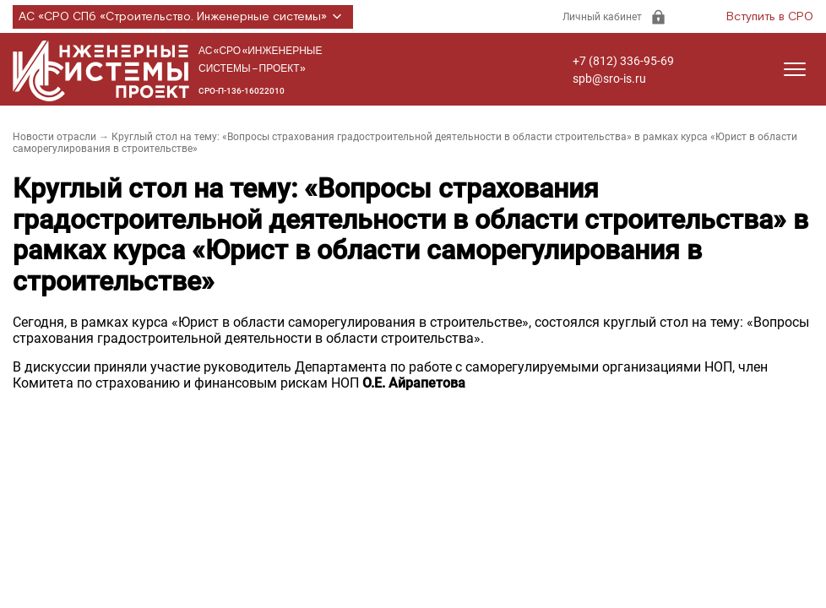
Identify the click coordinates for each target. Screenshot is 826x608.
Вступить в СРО (769, 16)
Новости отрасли (54, 137)
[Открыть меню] (794, 69)
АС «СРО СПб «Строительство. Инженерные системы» (183, 17)
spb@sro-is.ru (609, 78)
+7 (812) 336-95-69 (623, 61)
